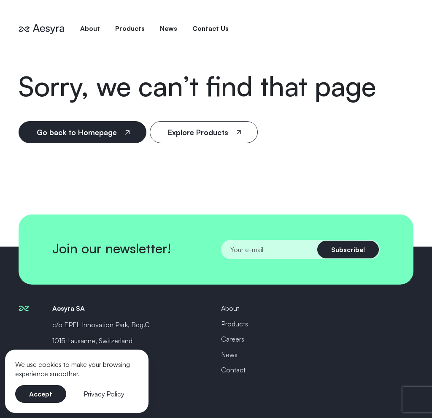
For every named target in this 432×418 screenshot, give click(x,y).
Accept (40, 394)
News (168, 28)
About (90, 28)
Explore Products (199, 132)
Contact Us (210, 28)
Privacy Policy (104, 394)
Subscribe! (348, 249)
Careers (232, 339)
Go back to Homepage (78, 132)
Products (130, 28)
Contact (233, 370)
